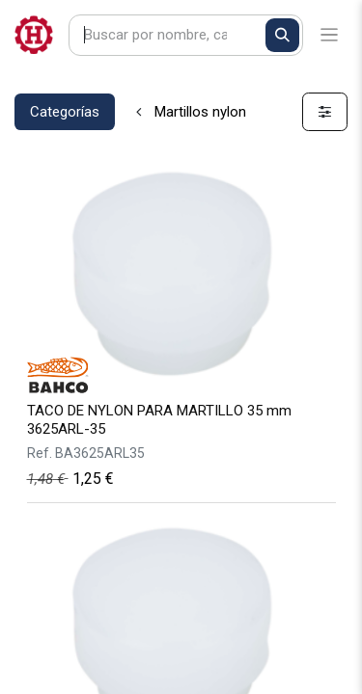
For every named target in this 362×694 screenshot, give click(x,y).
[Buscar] (282, 35)
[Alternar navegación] (329, 35)
